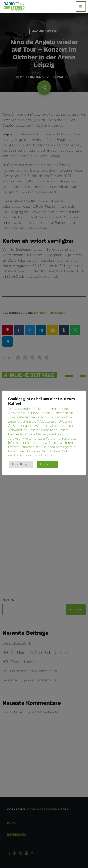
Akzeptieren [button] (47, 464)
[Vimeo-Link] (14, 6)
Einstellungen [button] (21, 464)
